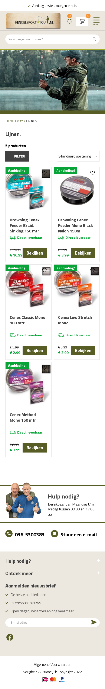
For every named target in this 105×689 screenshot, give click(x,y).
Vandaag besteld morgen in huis (54, 5)
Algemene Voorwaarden (52, 666)
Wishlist (69, 18)
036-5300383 (30, 536)
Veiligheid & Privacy (38, 673)
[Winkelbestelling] (78, 156)
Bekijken (34, 252)
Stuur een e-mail (78, 536)
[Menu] (96, 21)
